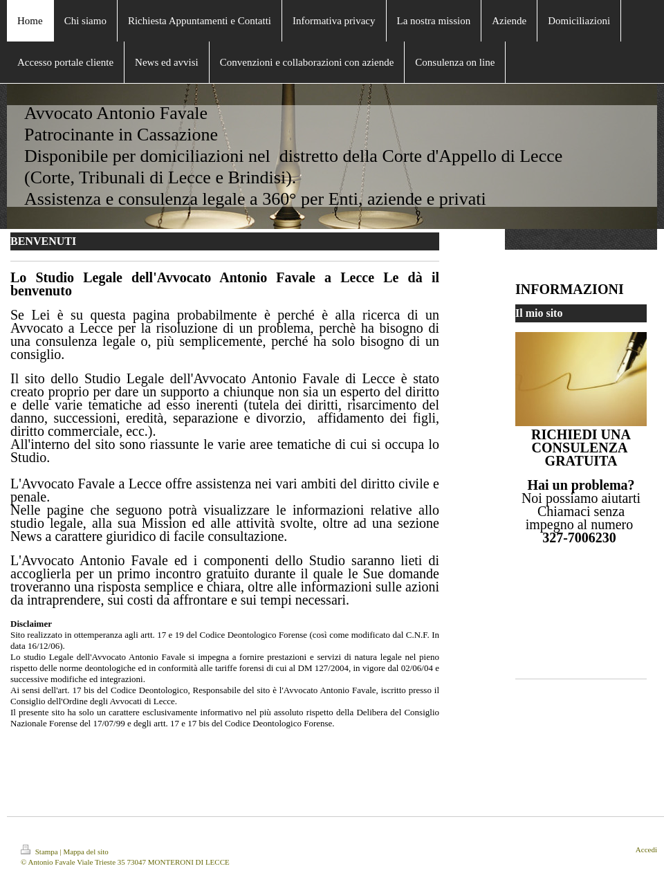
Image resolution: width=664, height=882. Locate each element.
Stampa (40, 851)
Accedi (646, 849)
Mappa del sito (85, 851)
